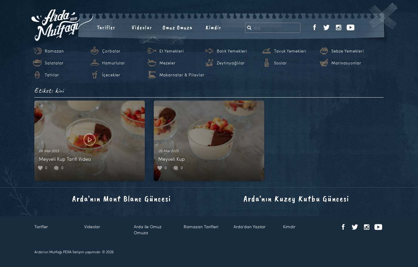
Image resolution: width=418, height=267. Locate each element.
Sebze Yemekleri (347, 51)
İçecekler (111, 75)
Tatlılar (52, 75)
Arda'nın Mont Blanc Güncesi (121, 198)
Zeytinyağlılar (231, 63)
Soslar (280, 63)
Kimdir (214, 27)
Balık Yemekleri (232, 51)
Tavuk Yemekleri (290, 51)
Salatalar (54, 63)
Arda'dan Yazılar (249, 226)
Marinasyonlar (346, 63)
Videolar (142, 27)
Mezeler (167, 63)
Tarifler (106, 27)
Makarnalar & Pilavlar (182, 75)
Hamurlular (113, 63)
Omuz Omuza (178, 27)
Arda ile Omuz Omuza (148, 229)
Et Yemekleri (171, 51)
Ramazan (54, 51)
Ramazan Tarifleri (201, 226)
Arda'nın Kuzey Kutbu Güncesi (296, 198)
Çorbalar (111, 51)
